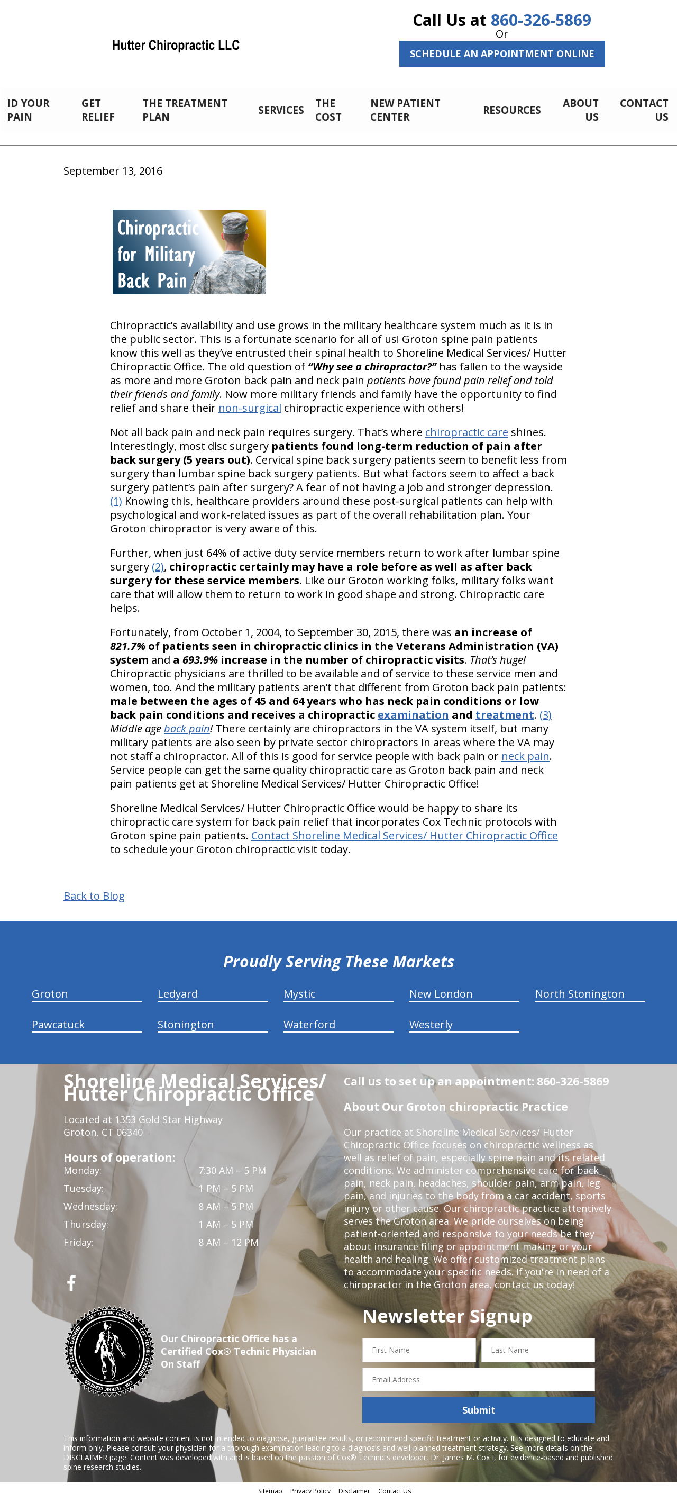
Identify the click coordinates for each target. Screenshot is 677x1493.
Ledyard (178, 988)
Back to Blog (94, 890)
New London (441, 988)
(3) (545, 709)
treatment (504, 709)
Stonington (186, 1018)
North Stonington (580, 988)
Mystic (299, 988)
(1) (116, 495)
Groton (50, 988)
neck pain (525, 750)
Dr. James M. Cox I (462, 1451)
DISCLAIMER (85, 1451)
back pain (187, 723)
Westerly (431, 1018)
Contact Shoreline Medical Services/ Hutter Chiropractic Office (404, 829)
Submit (479, 1404)
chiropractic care (466, 426)
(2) (158, 561)
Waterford (309, 1018)
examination (413, 709)
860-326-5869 (541, 20)
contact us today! (534, 1278)
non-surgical (249, 402)
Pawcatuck (58, 1018)
